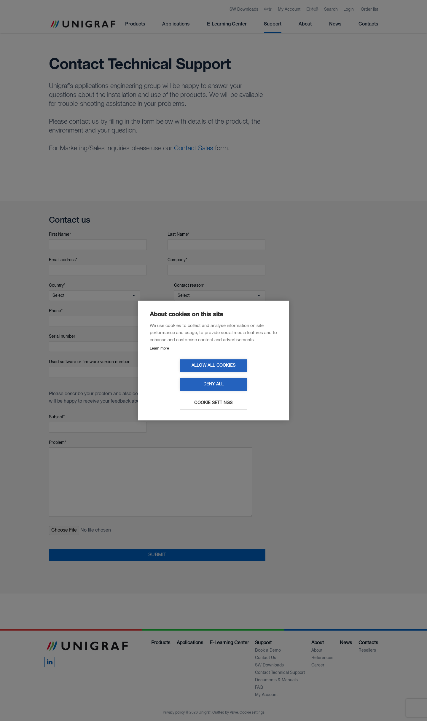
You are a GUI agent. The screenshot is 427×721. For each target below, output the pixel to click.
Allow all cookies (179, 375)
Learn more (159, 358)
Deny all (248, 375)
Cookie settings (214, 394)
